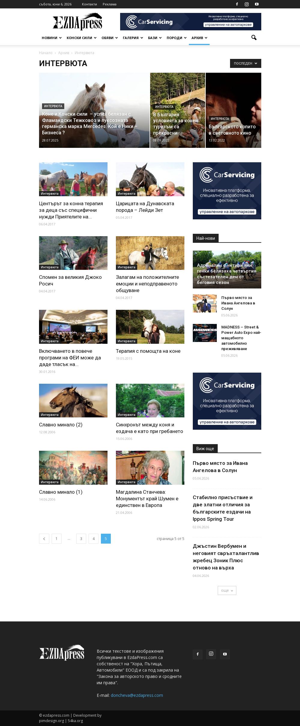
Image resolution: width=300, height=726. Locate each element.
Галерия (133, 37)
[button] (254, 38)
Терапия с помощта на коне (148, 351)
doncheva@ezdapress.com (137, 695)
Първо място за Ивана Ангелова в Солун (238, 303)
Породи (177, 37)
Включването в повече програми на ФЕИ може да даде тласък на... (70, 357)
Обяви (110, 37)
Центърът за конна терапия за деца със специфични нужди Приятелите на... (71, 210)
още (227, 590)
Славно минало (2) (61, 425)
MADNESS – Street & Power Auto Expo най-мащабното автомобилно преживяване (241, 338)
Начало (46, 52)
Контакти (89, 4)
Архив (200, 37)
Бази (155, 37)
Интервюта (53, 106)
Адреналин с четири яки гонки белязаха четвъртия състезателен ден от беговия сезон (226, 274)
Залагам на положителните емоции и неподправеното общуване (147, 283)
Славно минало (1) (61, 492)
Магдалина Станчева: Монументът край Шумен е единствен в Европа (147, 498)
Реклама (110, 4)
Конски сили (82, 37)
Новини (52, 37)
